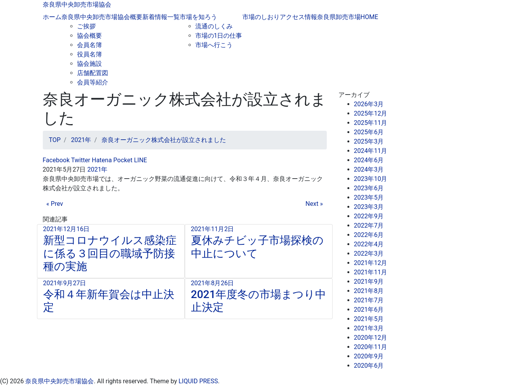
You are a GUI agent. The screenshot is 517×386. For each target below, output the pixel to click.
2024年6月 (369, 160)
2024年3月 (369, 169)
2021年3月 (369, 328)
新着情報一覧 (161, 17)
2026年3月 (369, 104)
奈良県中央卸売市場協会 (77, 4)
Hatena (101, 160)
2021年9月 (369, 281)
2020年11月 (370, 347)
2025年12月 (370, 113)
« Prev (54, 203)
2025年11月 (370, 122)
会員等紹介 (92, 82)
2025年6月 (369, 132)
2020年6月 (369, 365)
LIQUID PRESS (198, 381)
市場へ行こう (214, 45)
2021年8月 (369, 291)
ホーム (52, 17)
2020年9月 (369, 356)
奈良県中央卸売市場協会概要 (101, 17)
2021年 (97, 169)
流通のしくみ (214, 26)
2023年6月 (369, 188)
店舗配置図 (92, 73)
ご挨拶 (86, 26)
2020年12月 (370, 337)
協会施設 (89, 63)
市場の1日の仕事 (218, 35)
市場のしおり (261, 17)
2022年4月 (369, 244)
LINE (140, 160)
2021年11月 (370, 272)
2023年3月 (369, 207)
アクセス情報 (298, 17)
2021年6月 (369, 309)
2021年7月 (369, 300)
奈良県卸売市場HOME (347, 17)
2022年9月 (369, 216)
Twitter (80, 160)
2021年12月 (370, 263)
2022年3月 (369, 253)
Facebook (56, 160)
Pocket (122, 160)
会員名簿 (89, 45)
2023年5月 (369, 197)
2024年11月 (370, 150)
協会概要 (89, 35)
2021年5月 (369, 319)
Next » (314, 203)
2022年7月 (369, 225)
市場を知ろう (198, 17)
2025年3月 (369, 141)
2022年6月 (369, 235)
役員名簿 (89, 54)
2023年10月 (370, 178)
